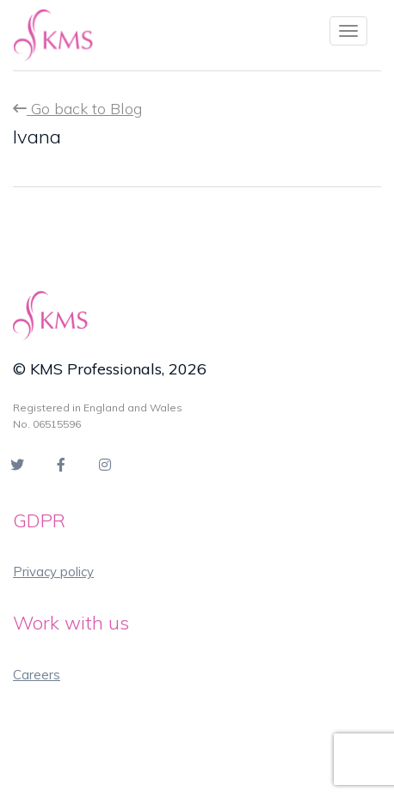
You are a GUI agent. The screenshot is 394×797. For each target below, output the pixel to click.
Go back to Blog (77, 109)
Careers (36, 674)
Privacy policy (53, 571)
